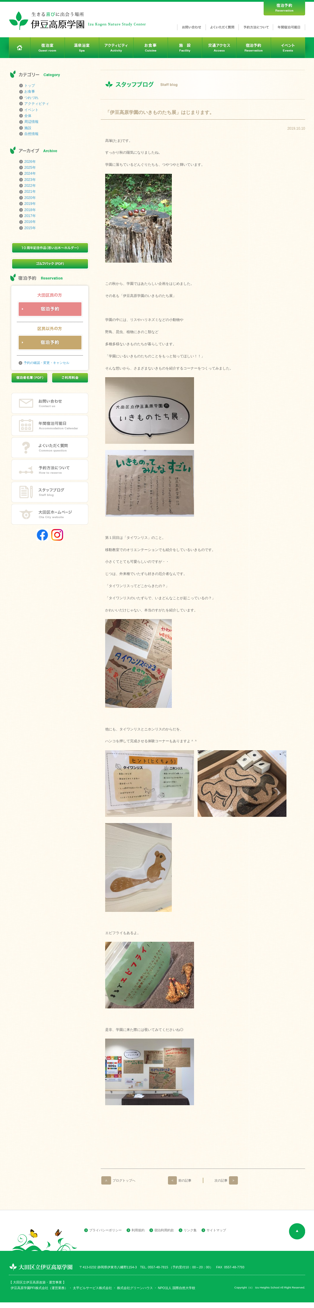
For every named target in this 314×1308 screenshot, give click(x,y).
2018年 (30, 210)
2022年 (30, 186)
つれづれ (31, 98)
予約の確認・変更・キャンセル (46, 362)
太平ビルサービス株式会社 (92, 1288)
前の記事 (180, 1180)
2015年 (30, 228)
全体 (27, 116)
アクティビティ (36, 104)
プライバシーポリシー (105, 1230)
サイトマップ (216, 1230)
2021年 (30, 191)
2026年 (30, 162)
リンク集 (190, 1230)
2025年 (30, 167)
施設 (27, 128)
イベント (31, 110)
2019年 (30, 204)
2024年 (30, 173)
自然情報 (31, 134)
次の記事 (226, 1180)
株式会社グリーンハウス (134, 1288)
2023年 (30, 180)
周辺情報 (31, 122)
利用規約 (138, 1230)
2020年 (30, 198)
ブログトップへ (118, 1180)
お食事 (29, 91)
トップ (29, 85)
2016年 (30, 222)
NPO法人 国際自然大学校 (176, 1288)
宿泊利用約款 (164, 1230)
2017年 (30, 216)
